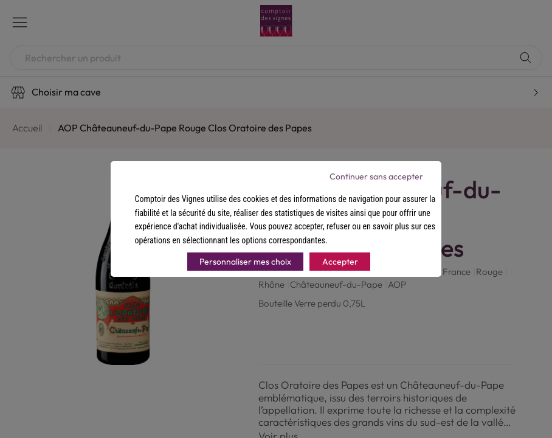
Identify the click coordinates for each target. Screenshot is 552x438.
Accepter (340, 261)
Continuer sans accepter (376, 176)
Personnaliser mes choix (245, 261)
